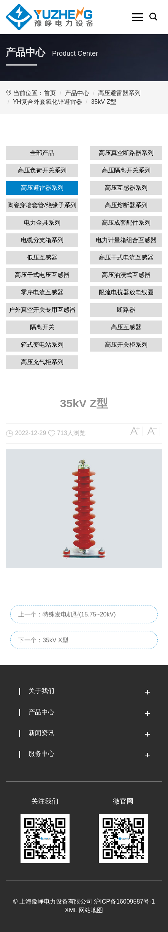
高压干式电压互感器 (42, 275)
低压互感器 (42, 257)
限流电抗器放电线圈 (126, 292)
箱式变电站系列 (42, 344)
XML (71, 910)
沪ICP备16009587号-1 (124, 901)
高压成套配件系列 (126, 222)
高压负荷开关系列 (42, 170)
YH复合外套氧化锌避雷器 (47, 102)
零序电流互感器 (42, 292)
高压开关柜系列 (126, 344)
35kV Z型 (103, 102)
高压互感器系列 (126, 188)
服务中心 (41, 753)
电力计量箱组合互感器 (126, 240)
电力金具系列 (42, 222)
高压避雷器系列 (119, 93)
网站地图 (91, 910)
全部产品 (42, 153)
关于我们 (41, 690)
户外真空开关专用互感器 (42, 309)
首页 (50, 93)
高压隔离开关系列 (126, 170)
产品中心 (77, 93)
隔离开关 (42, 327)
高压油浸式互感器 (126, 275)
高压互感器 (126, 327)
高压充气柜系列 (42, 362)
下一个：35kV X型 (43, 657)
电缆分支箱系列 (42, 240)
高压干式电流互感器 (126, 257)
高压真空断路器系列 (126, 153)
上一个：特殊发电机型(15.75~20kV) (67, 631)
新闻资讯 (41, 733)
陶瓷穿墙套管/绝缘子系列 (42, 205)
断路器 (126, 309)
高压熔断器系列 (126, 205)
